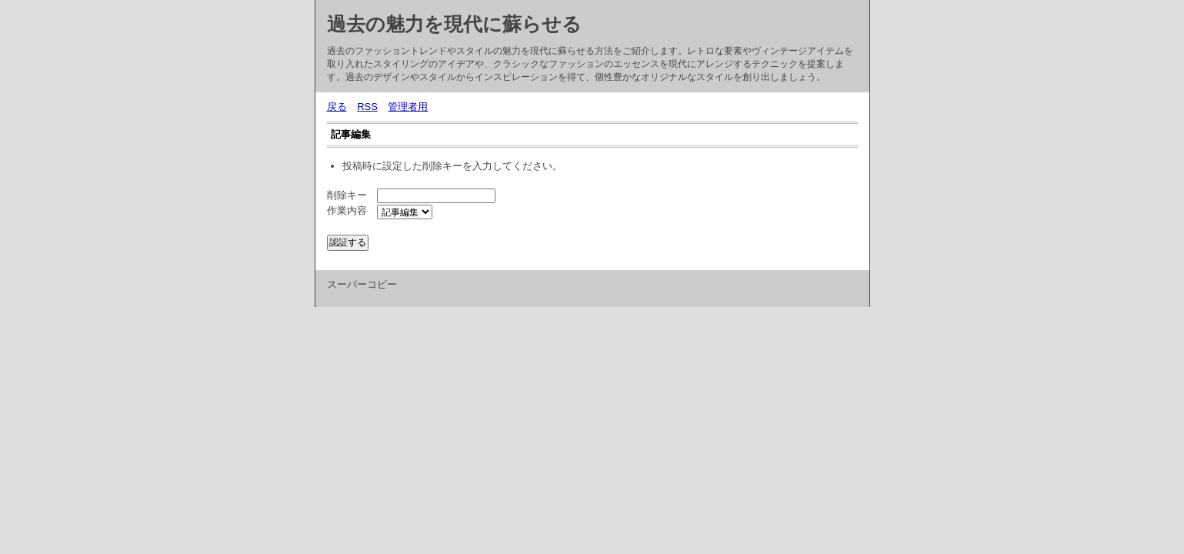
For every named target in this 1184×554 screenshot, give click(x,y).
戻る (337, 106)
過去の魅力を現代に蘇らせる (454, 24)
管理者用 (408, 106)
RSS (367, 106)
